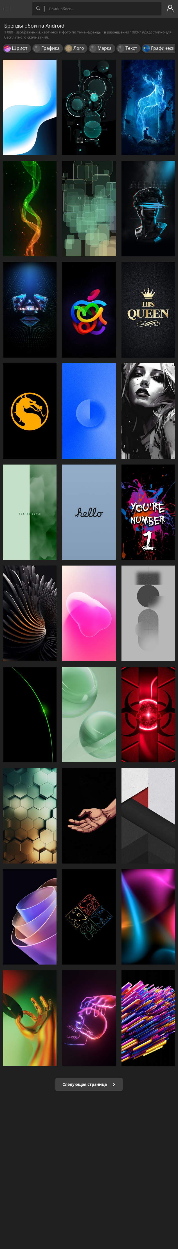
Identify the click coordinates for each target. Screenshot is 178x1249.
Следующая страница (89, 1084)
